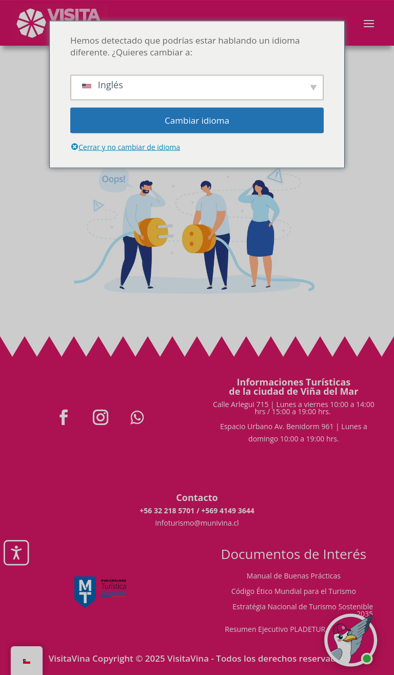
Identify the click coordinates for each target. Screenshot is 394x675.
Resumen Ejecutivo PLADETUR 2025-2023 (293, 630)
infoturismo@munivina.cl (197, 523)
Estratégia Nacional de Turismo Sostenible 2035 (302, 611)
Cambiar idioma (197, 120)
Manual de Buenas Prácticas (294, 576)
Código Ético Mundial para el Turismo (293, 592)
